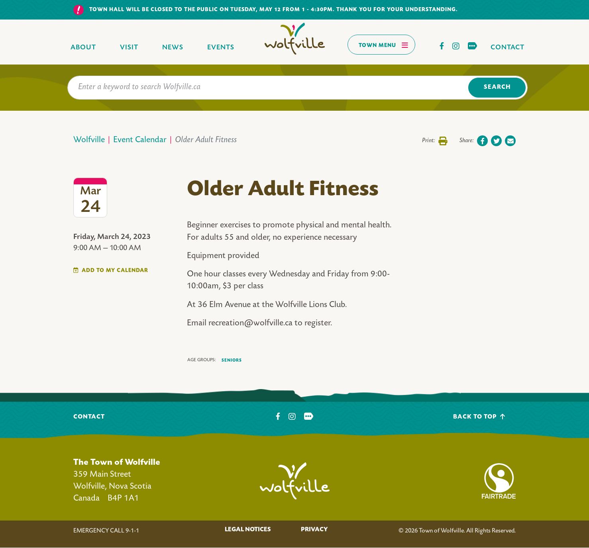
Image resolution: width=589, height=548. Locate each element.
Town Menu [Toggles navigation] (383, 45)
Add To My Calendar (115, 270)
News (172, 47)
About (83, 47)
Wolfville (89, 140)
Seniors (232, 360)
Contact (507, 47)
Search (497, 87)
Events (220, 47)
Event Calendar (140, 140)
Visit (129, 47)
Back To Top (479, 416)
